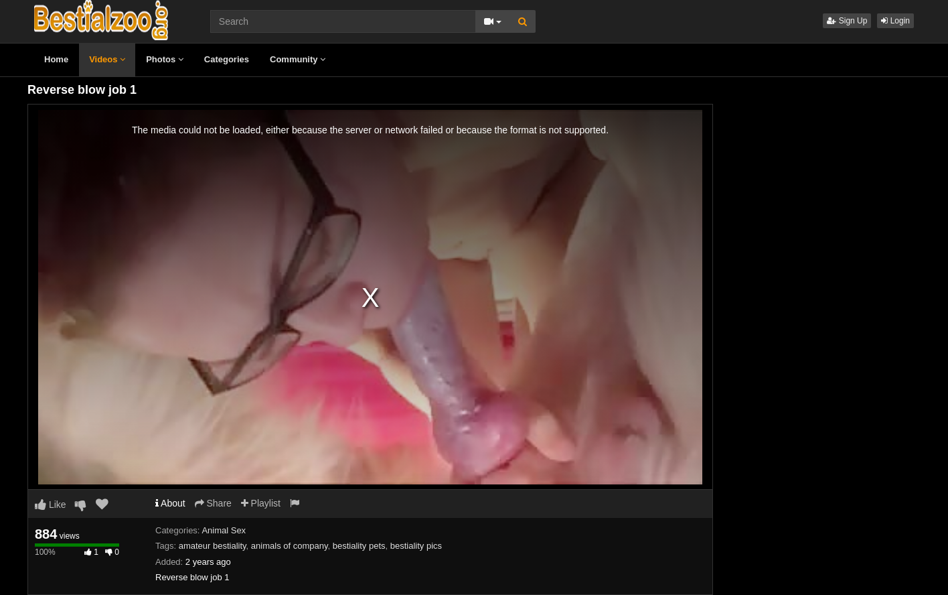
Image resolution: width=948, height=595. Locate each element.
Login (895, 20)
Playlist (261, 503)
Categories (226, 59)
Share (213, 503)
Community (297, 59)
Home (56, 59)
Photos (164, 59)
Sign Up (847, 20)
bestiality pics (416, 546)
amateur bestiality (212, 546)
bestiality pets (359, 546)
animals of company (289, 546)
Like (50, 504)
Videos (107, 59)
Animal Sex (224, 530)
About (170, 503)
